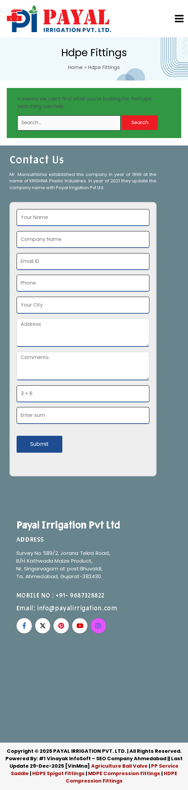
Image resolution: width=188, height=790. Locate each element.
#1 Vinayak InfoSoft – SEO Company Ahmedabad (102, 758)
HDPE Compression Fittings (121, 777)
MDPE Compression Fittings (124, 773)
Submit (39, 444)
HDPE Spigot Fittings (58, 773)
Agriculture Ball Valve (120, 766)
